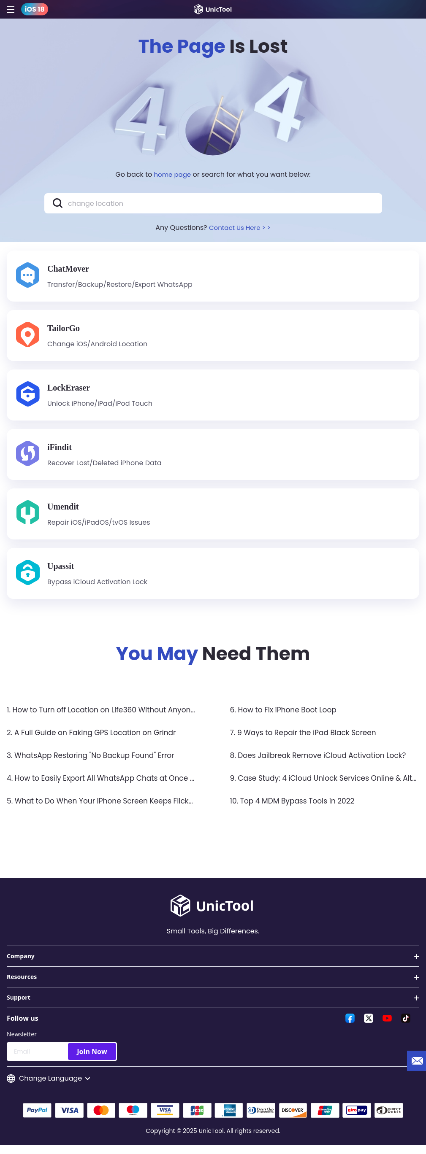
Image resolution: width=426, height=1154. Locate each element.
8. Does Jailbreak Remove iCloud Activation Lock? (323, 763)
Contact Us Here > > (239, 227)
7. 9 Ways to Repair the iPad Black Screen (307, 740)
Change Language (48, 1086)
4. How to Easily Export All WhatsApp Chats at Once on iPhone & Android (142, 785)
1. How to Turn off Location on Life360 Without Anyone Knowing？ (127, 717)
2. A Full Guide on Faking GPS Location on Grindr (96, 740)
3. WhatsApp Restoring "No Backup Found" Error (95, 763)
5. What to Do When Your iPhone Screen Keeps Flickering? (114, 808)
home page (173, 174)
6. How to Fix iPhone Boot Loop (286, 717)
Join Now (92, 1059)
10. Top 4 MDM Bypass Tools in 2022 (296, 808)
